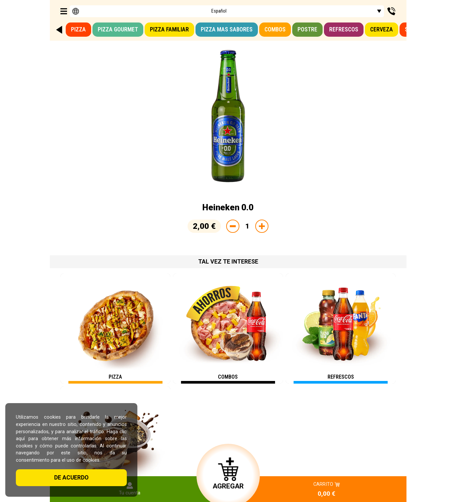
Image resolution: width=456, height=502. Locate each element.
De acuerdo (71, 477)
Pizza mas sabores (227, 29)
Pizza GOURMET (118, 29)
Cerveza (381, 29)
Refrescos (343, 29)
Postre (307, 29)
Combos (275, 29)
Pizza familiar (169, 29)
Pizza (78, 29)
